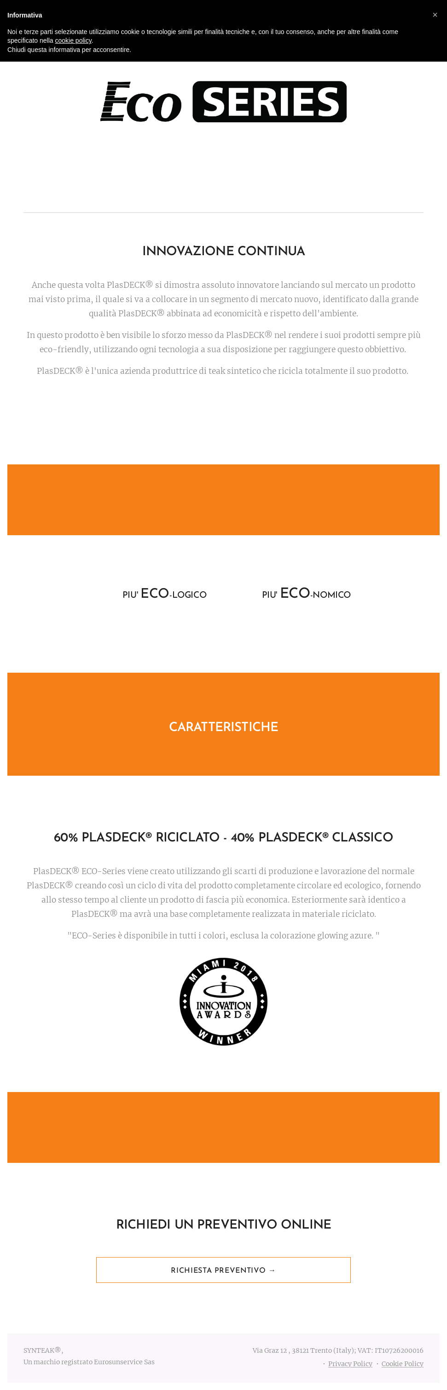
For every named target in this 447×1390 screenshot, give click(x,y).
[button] (435, 14)
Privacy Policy (350, 1364)
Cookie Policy (403, 1364)
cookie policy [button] (73, 40)
